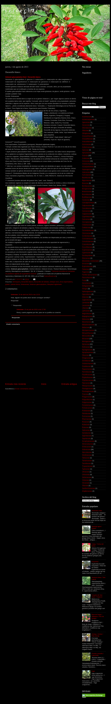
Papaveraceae (87, 369)
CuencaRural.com (50, 276)
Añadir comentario (13, 324)
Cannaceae (86, 211)
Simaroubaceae (87, 444)
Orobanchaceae (87, 363)
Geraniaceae (86, 283)
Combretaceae (87, 236)
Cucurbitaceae (87, 247)
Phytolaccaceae (87, 380)
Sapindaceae (86, 436)
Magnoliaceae (87, 313)
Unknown (14, 294)
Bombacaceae (87, 186)
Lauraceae (85, 305)
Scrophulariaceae (88, 441)
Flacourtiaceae (87, 277)
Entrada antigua (69, 384)
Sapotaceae (86, 438)
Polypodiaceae (87, 399)
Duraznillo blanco (27, 282)
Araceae (85, 155)
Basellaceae (86, 177)
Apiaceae (85, 150)
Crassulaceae (87, 244)
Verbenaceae (86, 477)
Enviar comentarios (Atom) (24, 389)
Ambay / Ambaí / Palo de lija (97, 635)
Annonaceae (86, 144)
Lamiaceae (86, 302)
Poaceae (85, 394)
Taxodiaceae (86, 463)
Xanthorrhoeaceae (88, 488)
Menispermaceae (88, 330)
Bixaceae (85, 183)
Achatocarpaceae (88, 119)
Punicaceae (86, 416)
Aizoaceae (85, 125)
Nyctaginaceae (87, 350)
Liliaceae (85, 308)
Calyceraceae (87, 205)
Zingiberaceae (87, 491)
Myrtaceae (85, 344)
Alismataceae (86, 128)
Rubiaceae (86, 424)
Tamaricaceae (87, 460)
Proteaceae (86, 411)
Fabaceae (85, 269)
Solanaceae (25, 284)
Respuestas (17, 305)
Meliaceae (85, 327)
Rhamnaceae (86, 419)
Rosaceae (85, 422)
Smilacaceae (86, 447)
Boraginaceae (87, 189)
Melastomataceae (88, 325)
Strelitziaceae (86, 455)
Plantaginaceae (87, 388)
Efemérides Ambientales (90, 261)
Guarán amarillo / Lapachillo (98, 654)
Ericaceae (85, 263)
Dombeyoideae (87, 255)
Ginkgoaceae (86, 286)
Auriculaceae (86, 175)
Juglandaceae (87, 300)
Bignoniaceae (87, 180)
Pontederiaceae (87, 405)
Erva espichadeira (66, 282)
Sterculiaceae (87, 452)
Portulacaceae (87, 408)
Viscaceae (85, 483)
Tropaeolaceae (87, 466)
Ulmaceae (85, 472)
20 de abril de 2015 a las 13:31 (29, 294)
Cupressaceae (87, 250)
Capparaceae (86, 214)
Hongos (85, 288)
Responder (14, 301)
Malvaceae (86, 319)
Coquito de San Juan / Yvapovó (97, 596)
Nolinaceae (86, 347)
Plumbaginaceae (88, 391)
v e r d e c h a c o (23, 10)
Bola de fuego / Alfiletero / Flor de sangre (98, 616)
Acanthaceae (86, 117)
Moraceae (85, 338)
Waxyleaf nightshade (54, 284)
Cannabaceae (87, 208)
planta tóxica (15, 284)
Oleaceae (85, 355)
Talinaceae (86, 458)
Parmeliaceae (87, 372)
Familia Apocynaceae (89, 275)
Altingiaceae (86, 133)
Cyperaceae (86, 252)
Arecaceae (86, 161)
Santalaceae (86, 433)
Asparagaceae (87, 169)
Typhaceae (86, 469)
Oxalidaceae (86, 366)
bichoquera (16, 282)
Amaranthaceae (87, 136)
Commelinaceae (87, 239)
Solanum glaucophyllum (38, 284)
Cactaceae (86, 200)
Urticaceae (86, 474)
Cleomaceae (86, 233)
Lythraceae (86, 311)
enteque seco (54, 282)
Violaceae (85, 480)
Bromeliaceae (87, 194)
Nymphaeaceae (87, 352)
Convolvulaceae (87, 241)
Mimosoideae (86, 336)
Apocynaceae (87, 153)
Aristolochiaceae (88, 164)
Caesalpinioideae (88, 202)
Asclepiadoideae (88, 166)
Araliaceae (85, 158)
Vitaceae (85, 485)
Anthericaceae (87, 147)
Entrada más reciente (15, 384)
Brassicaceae (86, 191)
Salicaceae (86, 430)
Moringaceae (86, 341)
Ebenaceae (86, 258)
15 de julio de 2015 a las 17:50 (35, 309)
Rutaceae (85, 427)
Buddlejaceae (87, 197)
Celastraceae (86, 225)
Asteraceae (86, 172)
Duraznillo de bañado (41, 282)
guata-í (7, 284)
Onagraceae (86, 358)
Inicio (43, 384)
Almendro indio (97, 511)
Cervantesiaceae (88, 230)
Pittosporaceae (87, 386)
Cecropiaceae (87, 222)
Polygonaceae (87, 397)
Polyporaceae (87, 402)
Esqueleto (95, 562)
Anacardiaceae (87, 141)
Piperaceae (86, 383)
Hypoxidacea (86, 294)
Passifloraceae (87, 374)
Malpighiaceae (87, 316)
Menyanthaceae (87, 333)
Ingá (93, 671)
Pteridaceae (86, 413)
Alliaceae (85, 130)
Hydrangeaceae (87, 291)
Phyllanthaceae (87, 377)
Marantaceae (86, 322)
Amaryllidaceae (87, 139)
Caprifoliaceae (87, 216)
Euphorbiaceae (87, 266)
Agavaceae (86, 122)
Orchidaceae (86, 361)
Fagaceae (85, 272)
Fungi (84, 280)
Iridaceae (85, 297)
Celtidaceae (86, 227)
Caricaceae (86, 219)
